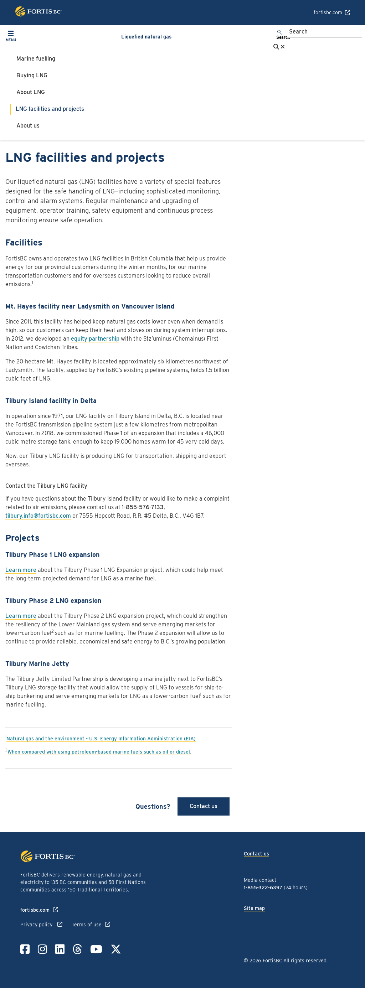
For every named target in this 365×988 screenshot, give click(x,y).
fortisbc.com (328, 12)
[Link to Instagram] (42, 949)
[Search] (324, 32)
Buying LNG (31, 75)
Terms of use (87, 924)
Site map (254, 908)
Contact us (203, 806)
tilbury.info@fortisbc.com (38, 515)
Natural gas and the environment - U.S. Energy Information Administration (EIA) (101, 738)
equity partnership (95, 338)
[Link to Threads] (77, 949)
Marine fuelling (35, 58)
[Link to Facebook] (25, 949)
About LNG (30, 92)
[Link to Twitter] (115, 949)
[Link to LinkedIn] (60, 949)
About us (28, 125)
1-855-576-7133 (143, 507)
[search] (280, 35)
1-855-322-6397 (263, 887)
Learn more (20, 570)
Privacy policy (37, 924)
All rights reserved (305, 960)
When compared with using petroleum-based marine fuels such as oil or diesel (98, 752)
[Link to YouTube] (96, 949)
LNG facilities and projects (50, 108)
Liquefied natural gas (146, 37)
